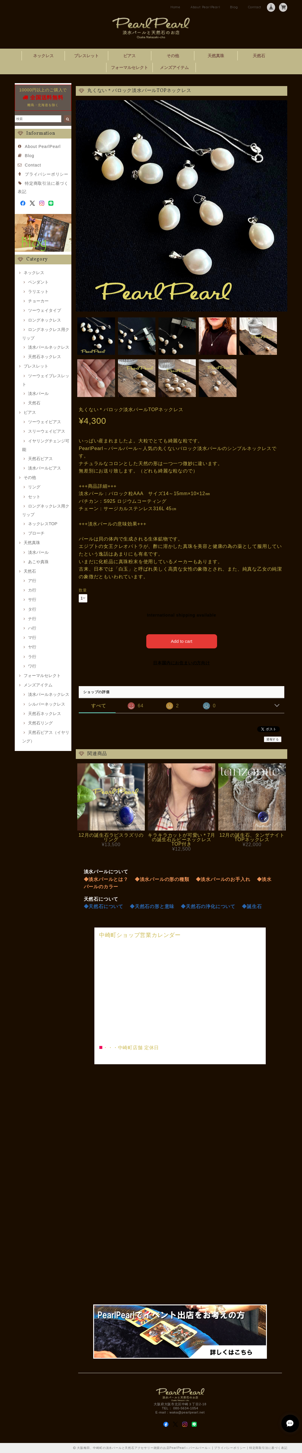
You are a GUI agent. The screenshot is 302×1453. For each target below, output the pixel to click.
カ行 (32, 590)
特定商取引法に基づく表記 (268, 1447)
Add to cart (181, 641)
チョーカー (38, 301)
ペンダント (38, 282)
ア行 (32, 580)
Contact (255, 7)
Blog (234, 7)
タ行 (32, 609)
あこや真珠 (38, 561)
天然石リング (40, 723)
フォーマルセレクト (129, 67)
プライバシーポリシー (46, 174)
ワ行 (32, 666)
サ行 (32, 599)
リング (34, 487)
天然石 (259, 55)
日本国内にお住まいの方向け (181, 662)
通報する (272, 739)
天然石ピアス (40, 458)
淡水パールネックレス (48, 347)
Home (175, 7)
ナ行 (32, 618)
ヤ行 (32, 647)
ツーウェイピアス (44, 421)
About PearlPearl (205, 7)
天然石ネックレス (44, 356)
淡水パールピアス (44, 468)
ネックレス (43, 55)
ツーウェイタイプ (44, 310)
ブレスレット (86, 55)
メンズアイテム (174, 67)
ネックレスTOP (42, 523)
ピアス (129, 55)
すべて (98, 706)
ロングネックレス (44, 320)
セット (34, 496)
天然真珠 (216, 55)
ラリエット (38, 291)
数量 (83, 590)
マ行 (32, 637)
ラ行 (32, 656)
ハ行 (32, 628)
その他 (173, 55)
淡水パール (38, 393)
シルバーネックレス (46, 704)
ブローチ (36, 533)
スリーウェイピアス (46, 431)
